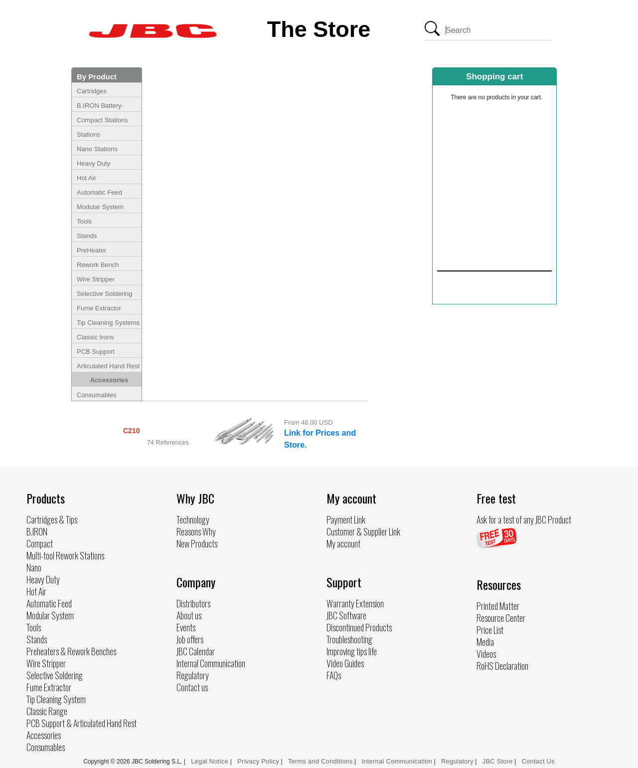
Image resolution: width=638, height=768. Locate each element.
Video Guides (345, 663)
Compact (39, 543)
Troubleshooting (349, 639)
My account (343, 543)
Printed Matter (498, 605)
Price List (490, 629)
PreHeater (91, 250)
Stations (88, 134)
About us (188, 615)
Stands (87, 236)
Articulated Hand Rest (108, 366)
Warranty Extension (355, 603)
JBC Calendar (195, 651)
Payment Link (345, 519)
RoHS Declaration (502, 665)
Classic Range (46, 711)
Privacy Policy (258, 761)
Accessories (109, 380)
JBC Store (497, 761)
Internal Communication (210, 663)
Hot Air (86, 178)
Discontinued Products (359, 627)
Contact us (192, 687)
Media (485, 641)
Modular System (100, 207)
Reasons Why (196, 531)
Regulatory (192, 675)
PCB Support (96, 351)
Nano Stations (97, 149)
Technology (192, 519)
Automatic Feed (99, 192)
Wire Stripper (96, 279)
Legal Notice (210, 761)
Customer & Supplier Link (363, 531)
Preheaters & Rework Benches (71, 651)
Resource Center (501, 617)
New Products (196, 543)
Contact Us (538, 761)
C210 (131, 431)
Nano (33, 567)
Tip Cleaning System (56, 699)
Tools (84, 221)
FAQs (333, 675)
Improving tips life (351, 651)
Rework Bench (98, 264)
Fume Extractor (99, 308)
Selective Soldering (104, 293)
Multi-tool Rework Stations (65, 555)
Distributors (193, 603)
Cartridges (92, 91)
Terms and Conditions (320, 761)
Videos (486, 653)
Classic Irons (95, 337)
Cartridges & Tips (51, 519)
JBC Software (346, 615)
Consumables (97, 395)
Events (185, 627)
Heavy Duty (93, 163)
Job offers (189, 639)
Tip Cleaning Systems (108, 322)
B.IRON (36, 531)
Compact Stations (102, 120)
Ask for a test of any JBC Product (524, 519)
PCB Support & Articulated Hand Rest (81, 723)
